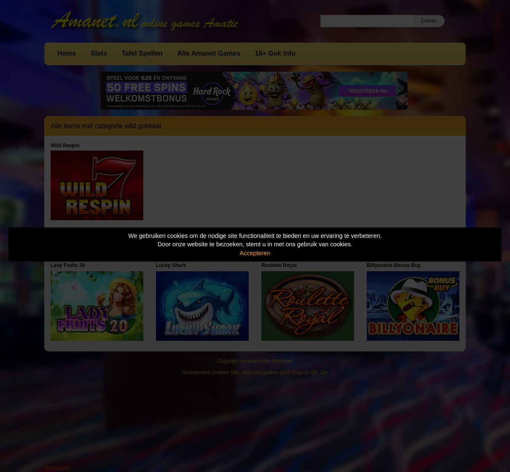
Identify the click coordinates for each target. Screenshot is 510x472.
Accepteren (255, 253)
